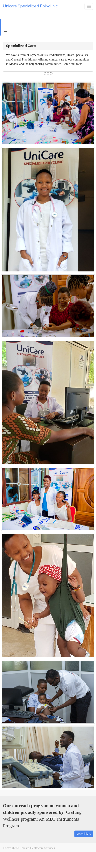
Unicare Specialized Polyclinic (30, 6)
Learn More (84, 833)
